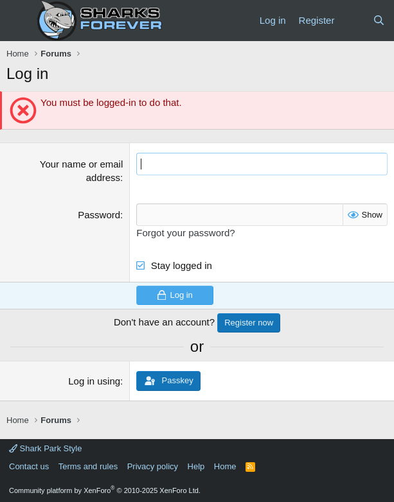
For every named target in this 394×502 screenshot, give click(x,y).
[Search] (378, 20)
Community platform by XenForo (105, 490)
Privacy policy (152, 466)
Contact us (29, 466)
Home (225, 466)
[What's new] (353, 20)
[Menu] (18, 20)
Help (196, 466)
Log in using (94, 381)
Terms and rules (88, 466)
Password (99, 214)
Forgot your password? (185, 232)
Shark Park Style (45, 448)
